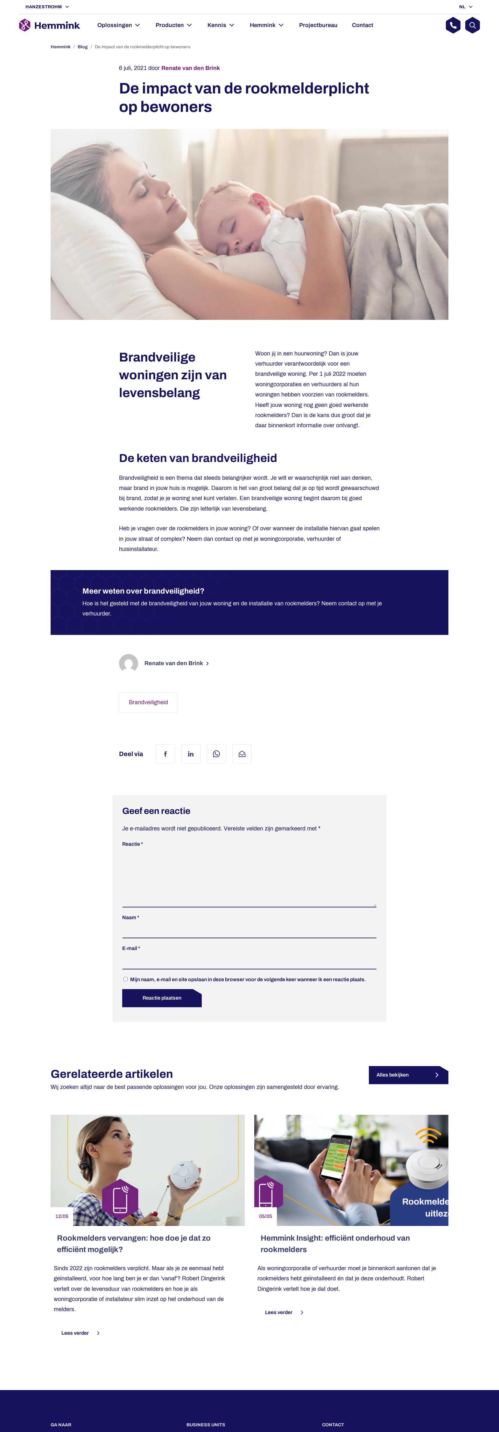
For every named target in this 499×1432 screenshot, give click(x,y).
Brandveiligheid (148, 702)
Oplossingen (114, 25)
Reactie (132, 844)
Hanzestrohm (44, 6)
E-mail (131, 958)
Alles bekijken (392, 1085)
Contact (362, 25)
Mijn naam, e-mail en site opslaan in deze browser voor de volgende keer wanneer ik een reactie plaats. (248, 989)
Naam (130, 927)
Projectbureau (318, 25)
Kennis (216, 25)
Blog (83, 47)
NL (462, 6)
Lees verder (81, 1343)
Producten (170, 25)
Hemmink (263, 25)
